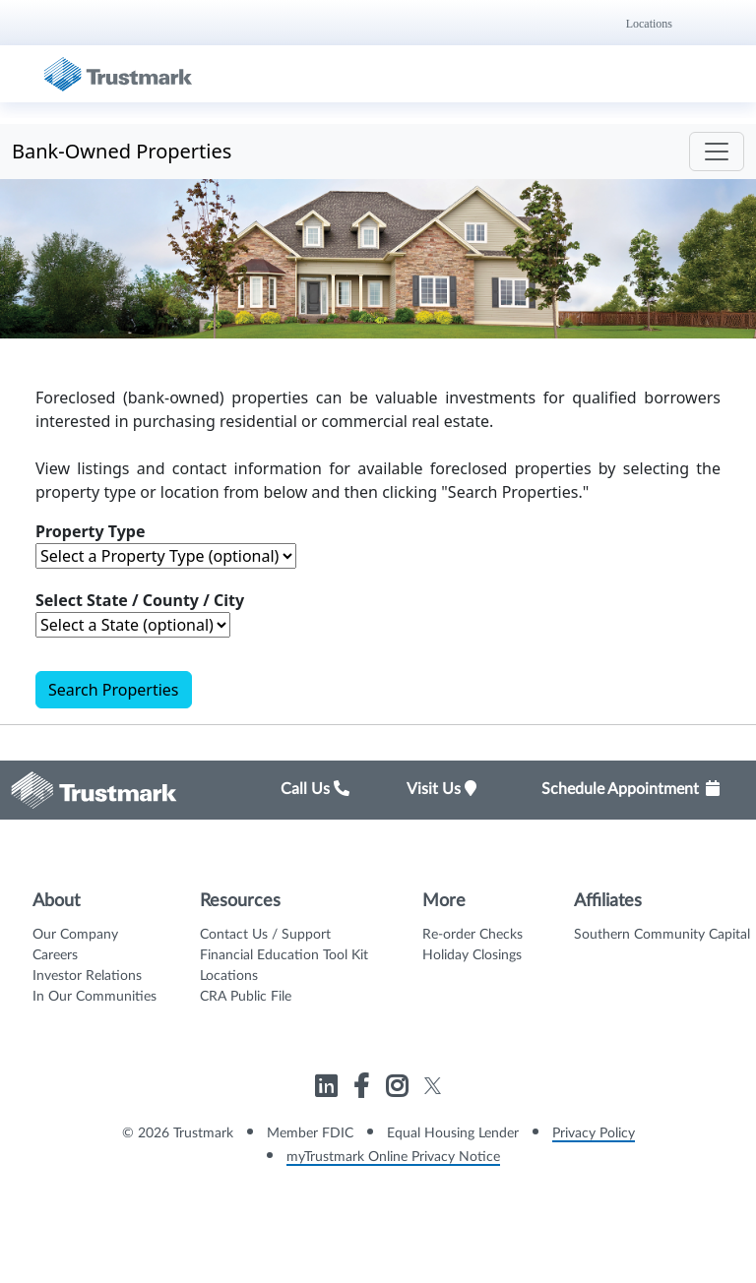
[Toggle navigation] (716, 151)
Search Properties (113, 690)
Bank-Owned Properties (121, 151)
